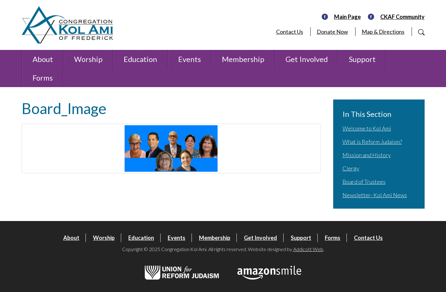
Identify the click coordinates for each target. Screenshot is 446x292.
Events (189, 59)
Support (362, 59)
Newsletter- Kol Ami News (374, 195)
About (43, 59)
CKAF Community (402, 16)
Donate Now (332, 31)
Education (140, 59)
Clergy (350, 168)
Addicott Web (308, 249)
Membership (243, 59)
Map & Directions (383, 31)
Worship (88, 59)
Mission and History (366, 155)
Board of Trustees (364, 181)
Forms (43, 77)
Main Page (347, 16)
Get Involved (306, 59)
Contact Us (289, 31)
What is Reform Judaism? (372, 141)
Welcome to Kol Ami (366, 128)
